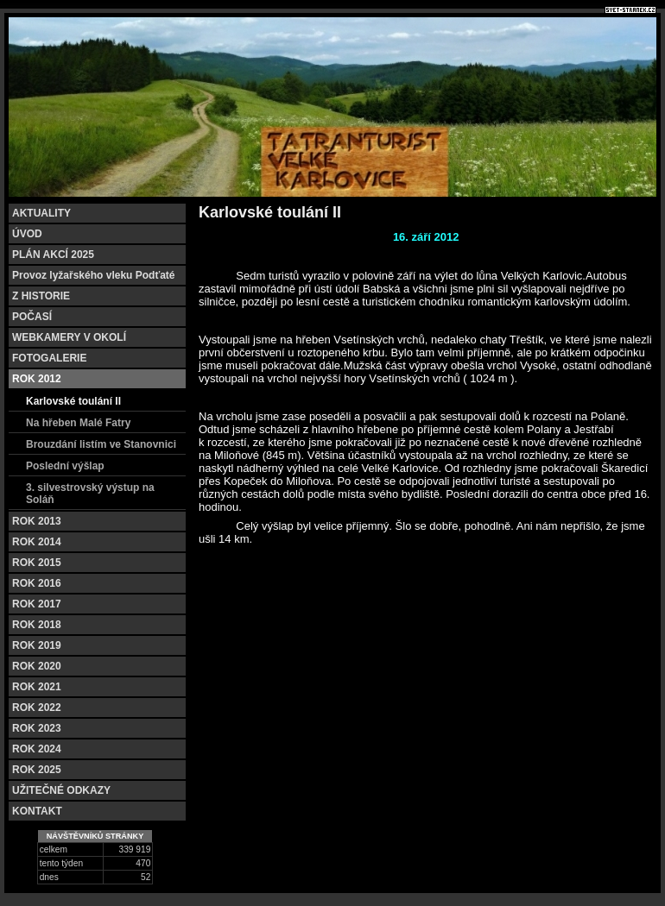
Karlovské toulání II (73, 401)
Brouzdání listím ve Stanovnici (101, 444)
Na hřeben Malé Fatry (78, 423)
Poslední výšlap (65, 466)
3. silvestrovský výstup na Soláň (90, 493)
